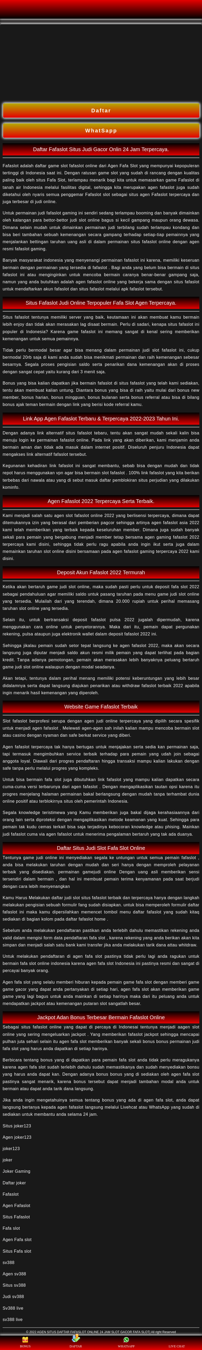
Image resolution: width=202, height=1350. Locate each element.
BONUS (25, 1342)
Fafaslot (11, 1194)
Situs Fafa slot (17, 1251)
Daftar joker (14, 1183)
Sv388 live (13, 1308)
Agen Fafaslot (16, 1205)
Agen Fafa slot (17, 1239)
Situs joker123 (17, 1126)
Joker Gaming (17, 1171)
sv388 (8, 1262)
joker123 (11, 1148)
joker (7, 1160)
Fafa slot (11, 1228)
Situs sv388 (14, 1285)
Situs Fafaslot (16, 1217)
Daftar (101, 110)
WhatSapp (101, 130)
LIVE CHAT (177, 1342)
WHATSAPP (126, 1342)
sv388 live (13, 1319)
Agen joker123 (17, 1137)
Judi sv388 (13, 1296)
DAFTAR (75, 1342)
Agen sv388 (14, 1274)
